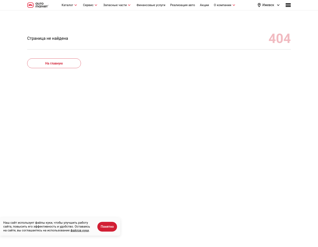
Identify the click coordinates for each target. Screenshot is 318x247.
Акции (204, 5)
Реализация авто (182, 5)
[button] (269, 5)
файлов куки (79, 230)
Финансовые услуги (150, 5)
